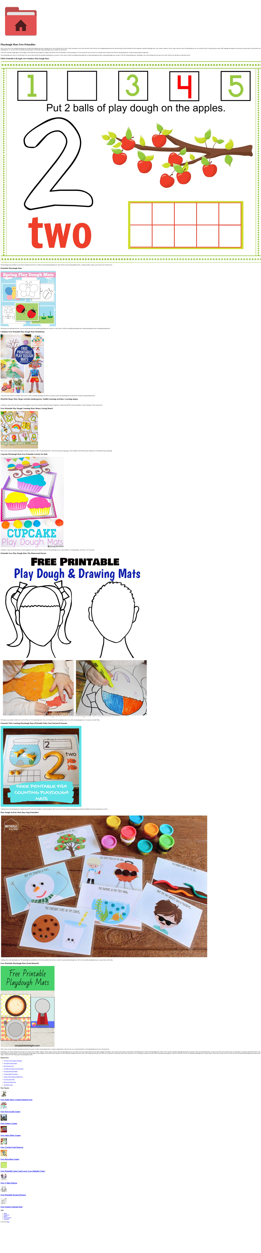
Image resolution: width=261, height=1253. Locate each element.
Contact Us (6, 1214)
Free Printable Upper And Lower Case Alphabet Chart (23, 1171)
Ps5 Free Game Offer (9, 1079)
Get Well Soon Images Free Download (13, 1068)
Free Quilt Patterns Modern (11, 1071)
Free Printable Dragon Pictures (13, 1195)
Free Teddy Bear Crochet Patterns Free (16, 1100)
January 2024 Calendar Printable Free (13, 1077)
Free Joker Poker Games (11, 1135)
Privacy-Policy (7, 1217)
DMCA (6, 1216)
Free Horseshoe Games (10, 1159)
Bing (8, 1221)
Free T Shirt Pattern (9, 1183)
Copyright (6, 1219)
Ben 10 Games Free (9, 1066)
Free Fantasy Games (9, 1123)
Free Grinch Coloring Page (12, 1207)
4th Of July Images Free (10, 1082)
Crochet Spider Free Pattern (11, 1074)
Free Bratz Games (8, 1085)
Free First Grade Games (10, 1112)
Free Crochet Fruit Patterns (12, 1147)
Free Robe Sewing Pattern (10, 1063)
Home (5, 1213)
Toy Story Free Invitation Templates (13, 1060)
